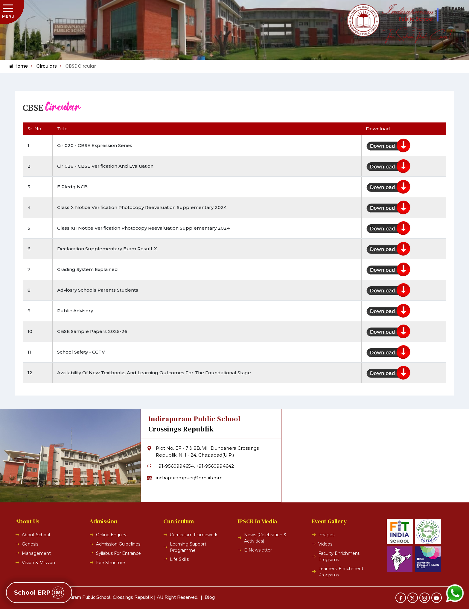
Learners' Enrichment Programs (340, 572)
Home (18, 66)
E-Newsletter (258, 550)
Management (36, 553)
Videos (325, 544)
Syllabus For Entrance (118, 553)
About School (36, 534)
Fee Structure (110, 562)
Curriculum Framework (193, 534)
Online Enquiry (111, 534)
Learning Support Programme (188, 547)
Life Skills (179, 559)
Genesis (30, 544)
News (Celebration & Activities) (265, 538)
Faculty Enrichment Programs (339, 556)
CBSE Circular (78, 66)
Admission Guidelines (118, 544)
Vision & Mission (38, 562)
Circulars (44, 66)
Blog (210, 597)
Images (326, 534)
